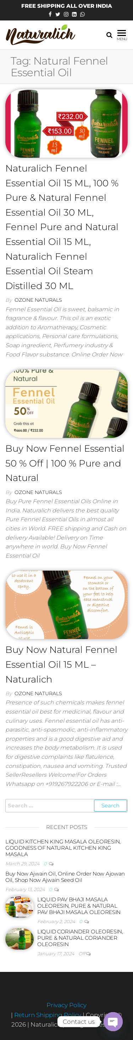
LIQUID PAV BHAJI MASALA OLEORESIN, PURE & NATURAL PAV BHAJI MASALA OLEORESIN (79, 905)
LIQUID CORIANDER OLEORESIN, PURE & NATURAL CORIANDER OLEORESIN (80, 938)
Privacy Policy (66, 1005)
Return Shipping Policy (48, 1014)
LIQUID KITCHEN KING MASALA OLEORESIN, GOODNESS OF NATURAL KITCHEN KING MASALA (63, 848)
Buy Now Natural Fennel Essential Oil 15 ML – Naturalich (61, 664)
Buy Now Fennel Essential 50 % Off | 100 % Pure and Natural (64, 463)
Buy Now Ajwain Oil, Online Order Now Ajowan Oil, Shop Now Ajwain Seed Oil (65, 876)
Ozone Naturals (38, 300)
